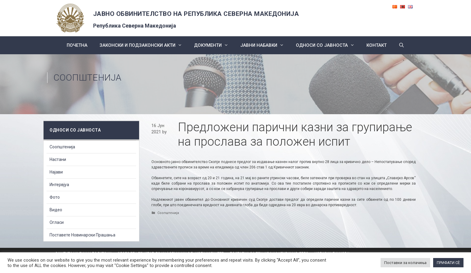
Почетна (77, 45)
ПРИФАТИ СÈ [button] (448, 262)
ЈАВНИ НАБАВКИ (265, 45)
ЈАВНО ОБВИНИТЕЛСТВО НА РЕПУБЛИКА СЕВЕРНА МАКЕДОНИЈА (196, 13)
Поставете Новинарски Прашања (82, 235)
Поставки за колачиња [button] (405, 262)
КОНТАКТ (376, 45)
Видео (56, 209)
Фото (55, 197)
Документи (214, 45)
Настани (58, 159)
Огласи (57, 222)
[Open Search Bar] (401, 45)
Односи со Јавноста (328, 45)
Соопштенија (87, 77)
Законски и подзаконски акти (143, 45)
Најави (56, 172)
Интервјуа (59, 184)
